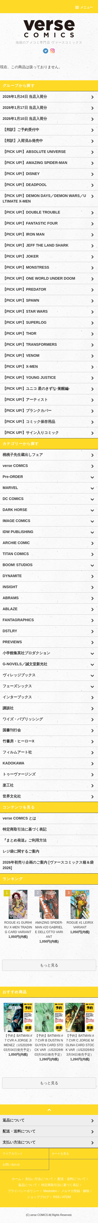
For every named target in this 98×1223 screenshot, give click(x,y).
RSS (56, 1197)
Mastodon (50, 1191)
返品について (27, 1185)
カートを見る (60, 1153)
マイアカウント (13, 1153)
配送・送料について (71, 1179)
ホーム (16, 1179)
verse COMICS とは (19, 818)
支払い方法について (39, 1179)
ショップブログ (38, 1197)
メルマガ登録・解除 (75, 1191)
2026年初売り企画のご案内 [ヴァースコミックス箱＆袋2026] (48, 865)
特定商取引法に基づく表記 (25, 829)
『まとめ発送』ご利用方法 (25, 840)
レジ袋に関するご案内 (21, 851)
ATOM (66, 1197)
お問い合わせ (11, 1164)
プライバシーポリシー (23, 1191)
